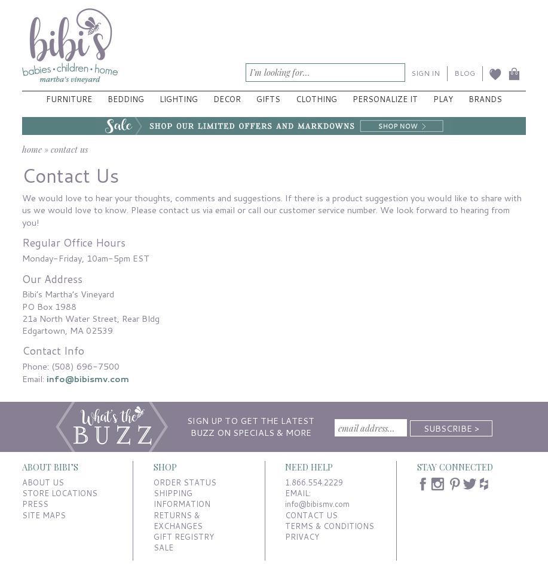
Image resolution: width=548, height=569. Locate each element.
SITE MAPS (44, 515)
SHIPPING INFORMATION (182, 498)
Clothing (316, 99)
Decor (227, 99)
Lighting (179, 99)
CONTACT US (311, 515)
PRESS (35, 504)
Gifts (268, 99)
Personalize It (385, 99)
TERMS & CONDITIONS (329, 526)
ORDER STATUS (185, 482)
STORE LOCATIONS (59, 493)
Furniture (69, 99)
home (32, 149)
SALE (163, 547)
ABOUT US (43, 482)
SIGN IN (426, 73)
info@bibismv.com (88, 379)
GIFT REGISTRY (184, 536)
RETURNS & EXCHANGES (178, 520)
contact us (69, 149)
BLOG (464, 73)
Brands (485, 99)
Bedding (126, 99)
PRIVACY (302, 536)
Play (443, 99)
